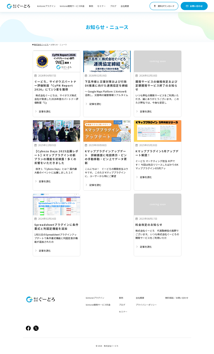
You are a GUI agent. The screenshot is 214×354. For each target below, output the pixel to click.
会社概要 (125, 6)
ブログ (113, 6)
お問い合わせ (194, 6)
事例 (91, 6)
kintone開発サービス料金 (72, 6)
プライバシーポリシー (146, 304)
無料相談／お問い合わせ (176, 297)
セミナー (101, 6)
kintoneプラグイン (46, 6)
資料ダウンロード (164, 6)
